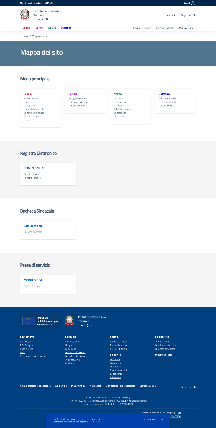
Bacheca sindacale (33, 232)
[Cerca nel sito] (172, 15)
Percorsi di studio (77, 105)
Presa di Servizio (32, 286)
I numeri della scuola (34, 109)
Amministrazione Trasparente (35, 386)
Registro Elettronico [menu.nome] (141, 28)
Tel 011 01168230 (77, 400)
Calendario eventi (122, 109)
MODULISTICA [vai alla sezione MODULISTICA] (33, 280)
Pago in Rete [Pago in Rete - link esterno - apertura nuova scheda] (26, 349)
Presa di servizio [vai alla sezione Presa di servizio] (35, 264)
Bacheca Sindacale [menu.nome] (165, 28)
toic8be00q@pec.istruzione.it (134, 400)
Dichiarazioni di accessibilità (120, 386)
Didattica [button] (66, 28)
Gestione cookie (148, 386)
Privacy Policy (78, 386)
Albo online (119, 116)
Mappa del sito (186, 28)
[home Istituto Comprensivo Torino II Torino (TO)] (40, 15)
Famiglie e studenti (78, 98)
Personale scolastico (79, 102)
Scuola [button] (26, 28)
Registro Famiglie (32, 177)
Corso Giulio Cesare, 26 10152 (99, 397)
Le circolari (119, 105)
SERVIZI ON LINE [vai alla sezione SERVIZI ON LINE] (34, 168)
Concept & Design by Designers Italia (161, 412)
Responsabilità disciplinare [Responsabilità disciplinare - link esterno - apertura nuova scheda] (33, 356)
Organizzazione (31, 116)
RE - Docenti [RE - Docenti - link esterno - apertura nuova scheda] (26, 341)
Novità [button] (52, 28)
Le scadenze (120, 113)
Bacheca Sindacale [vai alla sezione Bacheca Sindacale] (37, 210)
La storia (28, 120)
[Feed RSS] (194, 15)
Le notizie (118, 98)
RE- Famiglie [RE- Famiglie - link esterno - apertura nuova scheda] (26, 345)
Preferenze (149, 419)
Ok (162, 419)
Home (25, 36)
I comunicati (120, 102)
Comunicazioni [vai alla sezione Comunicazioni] (33, 226)
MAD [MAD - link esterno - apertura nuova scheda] (22, 352)
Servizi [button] (39, 28)
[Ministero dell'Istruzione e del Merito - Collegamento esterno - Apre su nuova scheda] (36, 3)
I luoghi (27, 102)
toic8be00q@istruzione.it (103, 400)
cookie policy (93, 421)
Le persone (29, 105)
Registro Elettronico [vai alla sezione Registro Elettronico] (38, 153)
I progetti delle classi (169, 105)
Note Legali (95, 386)
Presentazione (31, 98)
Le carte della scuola (34, 113)
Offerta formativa (167, 98)
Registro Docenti (32, 174)
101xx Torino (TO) (122, 397)
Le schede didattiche (169, 102)
